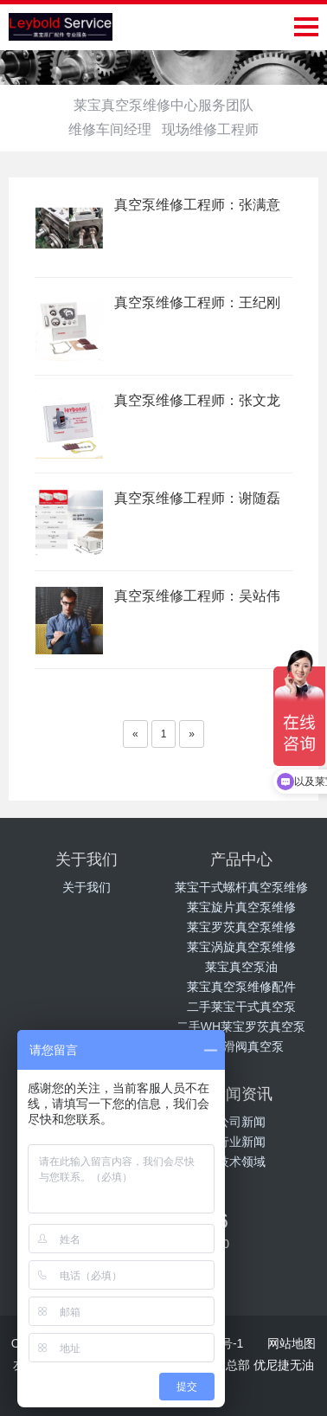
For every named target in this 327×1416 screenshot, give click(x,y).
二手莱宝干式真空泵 (241, 1007)
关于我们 (86, 887)
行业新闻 (241, 1142)
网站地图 (291, 1343)
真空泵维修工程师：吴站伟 (197, 596)
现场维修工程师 (210, 129)
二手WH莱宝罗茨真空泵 (240, 1026)
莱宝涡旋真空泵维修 (241, 947)
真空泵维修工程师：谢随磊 (197, 498)
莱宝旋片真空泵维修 (241, 907)
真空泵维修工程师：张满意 (197, 204)
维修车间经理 (109, 129)
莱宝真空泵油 (241, 967)
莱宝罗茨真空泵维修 (241, 927)
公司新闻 (241, 1122)
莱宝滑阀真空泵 (241, 1046)
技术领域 (241, 1161)
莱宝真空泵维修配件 (241, 987)
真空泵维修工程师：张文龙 (197, 400)
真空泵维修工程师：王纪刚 (197, 302)
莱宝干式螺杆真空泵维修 (241, 887)
